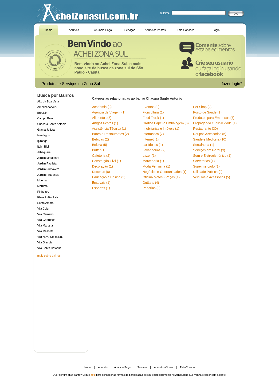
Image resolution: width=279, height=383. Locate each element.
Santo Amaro (45, 203)
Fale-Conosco (185, 30)
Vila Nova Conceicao (50, 236)
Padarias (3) (152, 188)
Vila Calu (43, 208)
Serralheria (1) (203, 145)
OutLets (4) (151, 182)
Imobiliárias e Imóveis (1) (161, 128)
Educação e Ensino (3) (109, 177)
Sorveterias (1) (204, 161)
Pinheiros (43, 191)
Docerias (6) (101, 172)
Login (216, 30)
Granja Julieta (46, 129)
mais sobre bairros (49, 255)
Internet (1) (151, 139)
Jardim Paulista (47, 163)
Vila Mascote (45, 231)
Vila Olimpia (44, 242)
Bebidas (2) (100, 139)
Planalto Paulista (47, 197)
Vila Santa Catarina (49, 248)
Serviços (129, 30)
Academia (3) (102, 107)
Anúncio (74, 30)
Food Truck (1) (153, 118)
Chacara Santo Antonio (51, 124)
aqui (92, 374)
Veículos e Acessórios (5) (211, 177)
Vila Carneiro (45, 214)
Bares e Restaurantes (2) (110, 134)
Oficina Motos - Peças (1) (161, 177)
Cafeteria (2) (101, 155)
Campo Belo (45, 118)
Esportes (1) (101, 188)
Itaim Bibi (43, 146)
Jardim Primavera (48, 169)
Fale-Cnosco (187, 367)
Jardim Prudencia (48, 174)
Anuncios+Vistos (155, 30)
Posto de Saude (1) (207, 112)
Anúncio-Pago (103, 30)
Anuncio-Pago (122, 367)
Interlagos (43, 135)
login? (238, 84)
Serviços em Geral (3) (209, 150)
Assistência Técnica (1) (109, 128)
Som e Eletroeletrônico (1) (212, 155)
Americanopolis (47, 107)
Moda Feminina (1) (156, 166)
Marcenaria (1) (153, 161)
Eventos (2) (151, 107)
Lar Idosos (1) (153, 145)
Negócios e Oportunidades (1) (165, 172)
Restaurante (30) (205, 128)
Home (48, 30)
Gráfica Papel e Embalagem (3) (166, 123)
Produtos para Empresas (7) (214, 118)
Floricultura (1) (153, 112)
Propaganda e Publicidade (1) (215, 123)
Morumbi (42, 186)
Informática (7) (153, 134)
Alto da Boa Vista (48, 101)
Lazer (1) (149, 155)
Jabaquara (44, 152)
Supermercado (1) (206, 166)
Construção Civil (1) (106, 161)
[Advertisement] (60, 302)
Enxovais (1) (101, 182)
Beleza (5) (99, 145)
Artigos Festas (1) (105, 123)
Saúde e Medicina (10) (209, 139)
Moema (42, 180)
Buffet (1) (99, 150)
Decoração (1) (102, 166)
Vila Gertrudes (46, 220)
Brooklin (42, 112)
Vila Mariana (45, 225)
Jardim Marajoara (48, 158)
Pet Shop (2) (202, 107)
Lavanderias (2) (154, 150)
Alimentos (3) (101, 118)
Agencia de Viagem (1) (109, 112)
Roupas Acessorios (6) (209, 134)
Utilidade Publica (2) (208, 172)
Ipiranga (42, 141)
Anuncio (102, 367)
